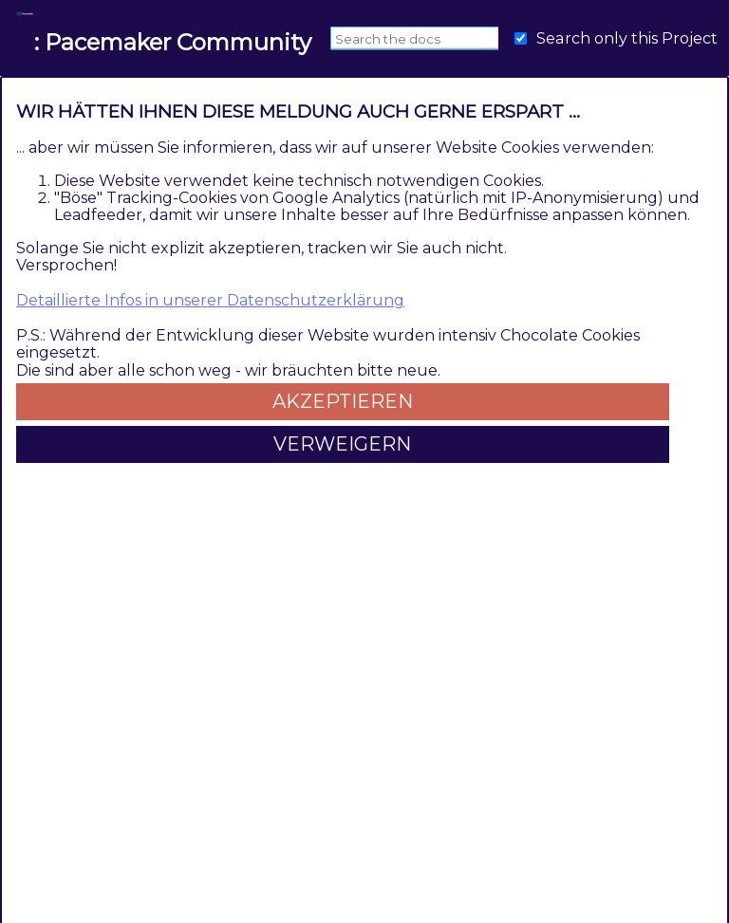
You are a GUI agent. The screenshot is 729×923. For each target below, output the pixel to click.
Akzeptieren (342, 401)
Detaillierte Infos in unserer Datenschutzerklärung (210, 300)
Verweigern (342, 444)
